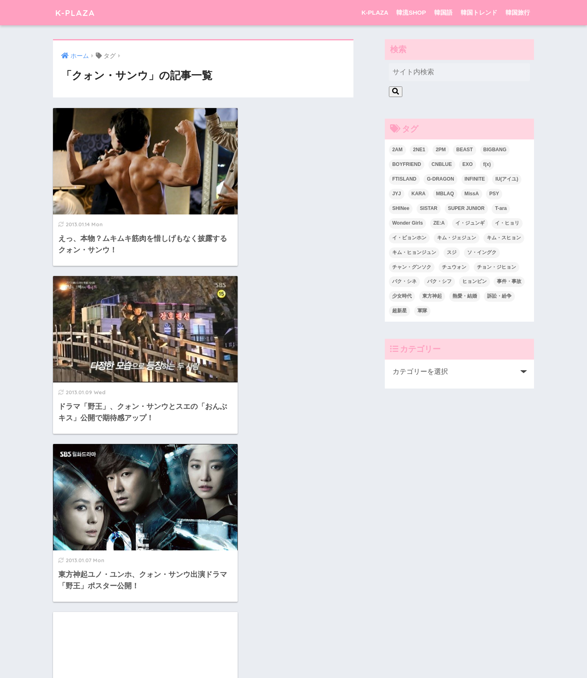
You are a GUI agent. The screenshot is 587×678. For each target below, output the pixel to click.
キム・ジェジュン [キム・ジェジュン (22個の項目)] (456, 238)
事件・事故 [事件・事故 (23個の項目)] (509, 281)
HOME (293, 639)
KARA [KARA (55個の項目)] (418, 194)
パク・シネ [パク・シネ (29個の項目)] (404, 281)
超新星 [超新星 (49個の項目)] (399, 311)
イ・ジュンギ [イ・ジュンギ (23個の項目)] (470, 223)
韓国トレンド (479, 12)
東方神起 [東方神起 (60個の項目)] (432, 296)
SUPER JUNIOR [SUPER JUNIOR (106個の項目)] (466, 208)
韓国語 (443, 12)
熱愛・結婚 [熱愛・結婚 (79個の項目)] (464, 296)
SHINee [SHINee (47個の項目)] (400, 208)
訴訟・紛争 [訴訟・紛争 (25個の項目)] (499, 296)
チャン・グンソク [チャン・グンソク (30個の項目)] (411, 267)
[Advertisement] (281, 308)
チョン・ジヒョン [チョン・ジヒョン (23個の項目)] (496, 267)
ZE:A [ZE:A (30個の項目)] (439, 223)
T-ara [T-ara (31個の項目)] (501, 208)
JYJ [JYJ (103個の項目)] (396, 194)
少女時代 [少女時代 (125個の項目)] (402, 296)
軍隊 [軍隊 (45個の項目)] (422, 311)
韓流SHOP (411, 12)
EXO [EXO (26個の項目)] (467, 164)
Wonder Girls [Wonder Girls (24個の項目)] (407, 223)
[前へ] (189, 584)
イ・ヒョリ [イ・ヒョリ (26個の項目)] (507, 223)
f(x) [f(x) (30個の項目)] (487, 164)
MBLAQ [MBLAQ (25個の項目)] (445, 194)
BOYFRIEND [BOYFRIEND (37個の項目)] (406, 164)
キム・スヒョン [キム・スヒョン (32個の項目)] (504, 238)
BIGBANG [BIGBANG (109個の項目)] (495, 149)
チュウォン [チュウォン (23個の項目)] (454, 267)
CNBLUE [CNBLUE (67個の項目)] (442, 164)
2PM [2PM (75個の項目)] (441, 149)
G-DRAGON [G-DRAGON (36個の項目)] (440, 179)
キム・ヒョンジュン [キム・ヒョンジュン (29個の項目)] (414, 252)
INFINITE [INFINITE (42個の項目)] (475, 179)
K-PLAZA (76, 12)
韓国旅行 (517, 12)
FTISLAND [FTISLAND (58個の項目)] (404, 179)
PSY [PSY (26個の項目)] (494, 194)
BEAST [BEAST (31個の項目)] (464, 149)
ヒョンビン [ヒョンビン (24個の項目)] (474, 281)
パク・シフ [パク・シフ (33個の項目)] (439, 281)
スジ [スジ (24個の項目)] (452, 252)
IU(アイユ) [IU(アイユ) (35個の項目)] (506, 179)
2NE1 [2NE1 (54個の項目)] (419, 149)
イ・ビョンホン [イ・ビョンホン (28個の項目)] (409, 238)
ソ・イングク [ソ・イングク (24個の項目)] (482, 252)
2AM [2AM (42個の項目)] (397, 149)
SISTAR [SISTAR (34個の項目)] (428, 208)
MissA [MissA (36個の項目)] (471, 194)
